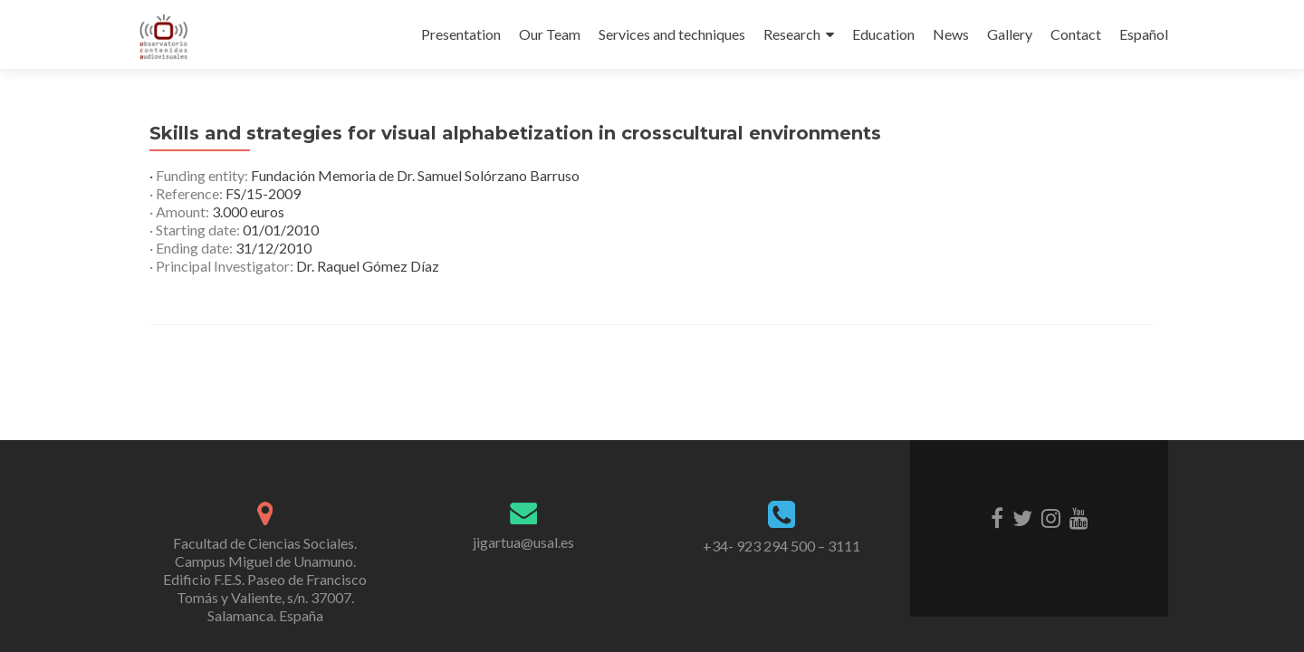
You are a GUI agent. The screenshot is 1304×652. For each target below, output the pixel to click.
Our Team (549, 34)
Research (791, 34)
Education (883, 34)
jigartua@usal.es (523, 542)
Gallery (1009, 34)
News (951, 34)
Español (1143, 34)
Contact (1075, 34)
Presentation (461, 34)
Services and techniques (672, 34)
